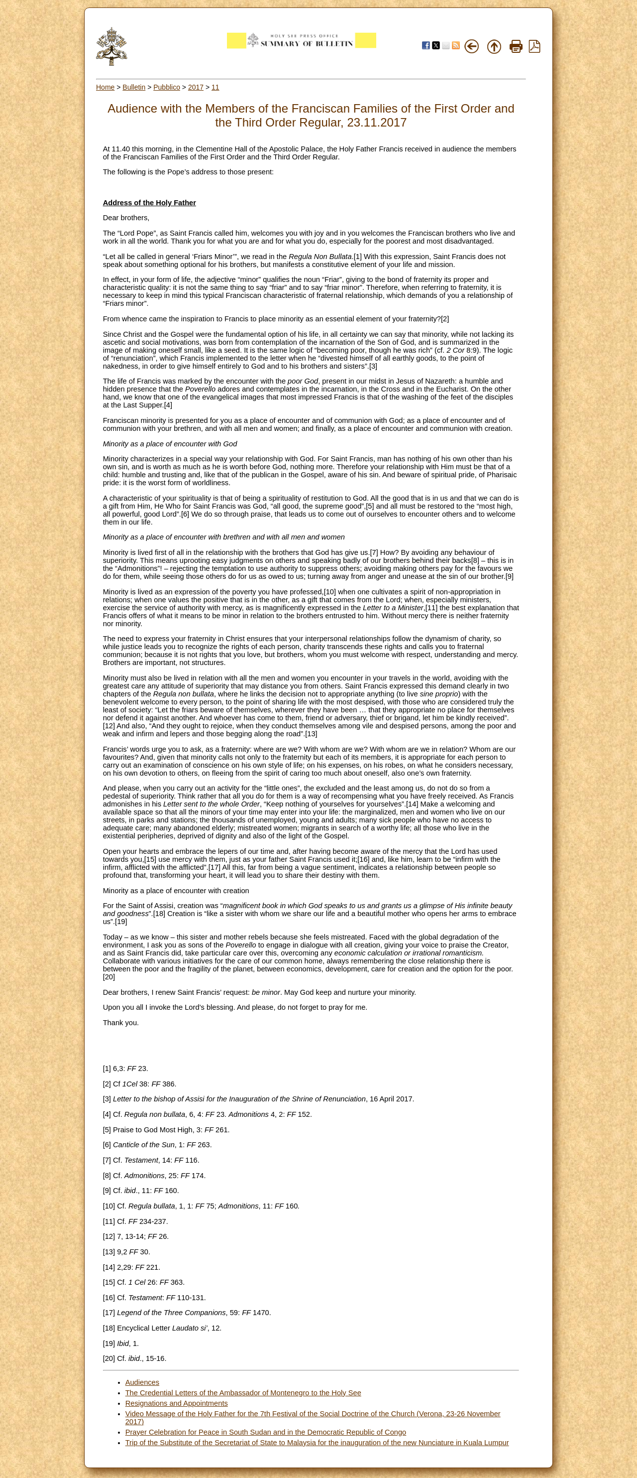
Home (105, 87)
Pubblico (166, 87)
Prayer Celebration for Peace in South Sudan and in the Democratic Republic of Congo (266, 1432)
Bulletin (133, 87)
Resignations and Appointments (176, 1403)
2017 (196, 87)
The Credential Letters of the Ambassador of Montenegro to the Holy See (243, 1393)
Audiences (142, 1382)
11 (215, 87)
